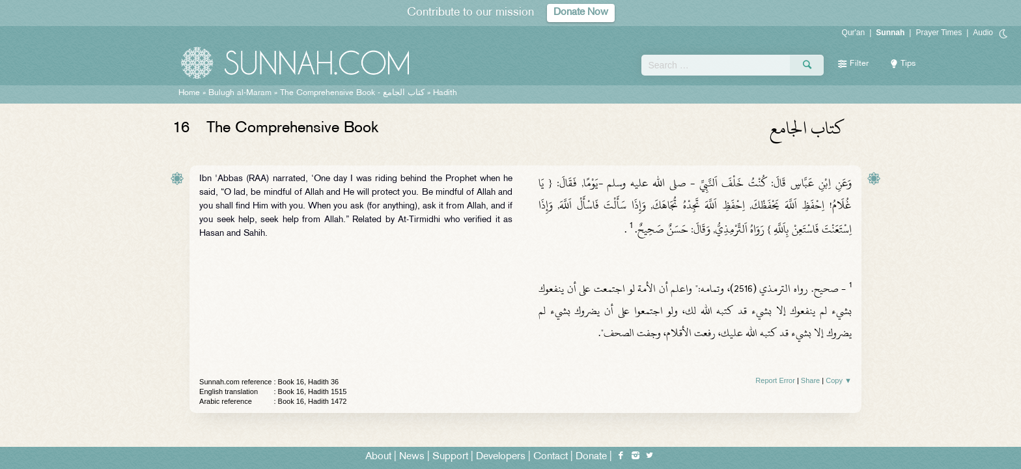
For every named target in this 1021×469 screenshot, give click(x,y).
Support (450, 457)
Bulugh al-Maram (240, 93)
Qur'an (853, 32)
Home (189, 93)
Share (810, 380)
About (378, 457)
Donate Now (580, 13)
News (412, 457)
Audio (983, 32)
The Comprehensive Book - (352, 93)
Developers (500, 457)
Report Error (775, 380)
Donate (591, 457)
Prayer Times (939, 32)
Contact (550, 457)
